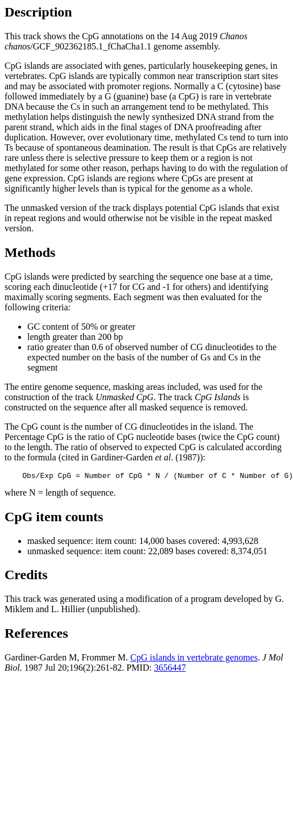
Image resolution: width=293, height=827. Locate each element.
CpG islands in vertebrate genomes (194, 659)
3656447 (170, 669)
